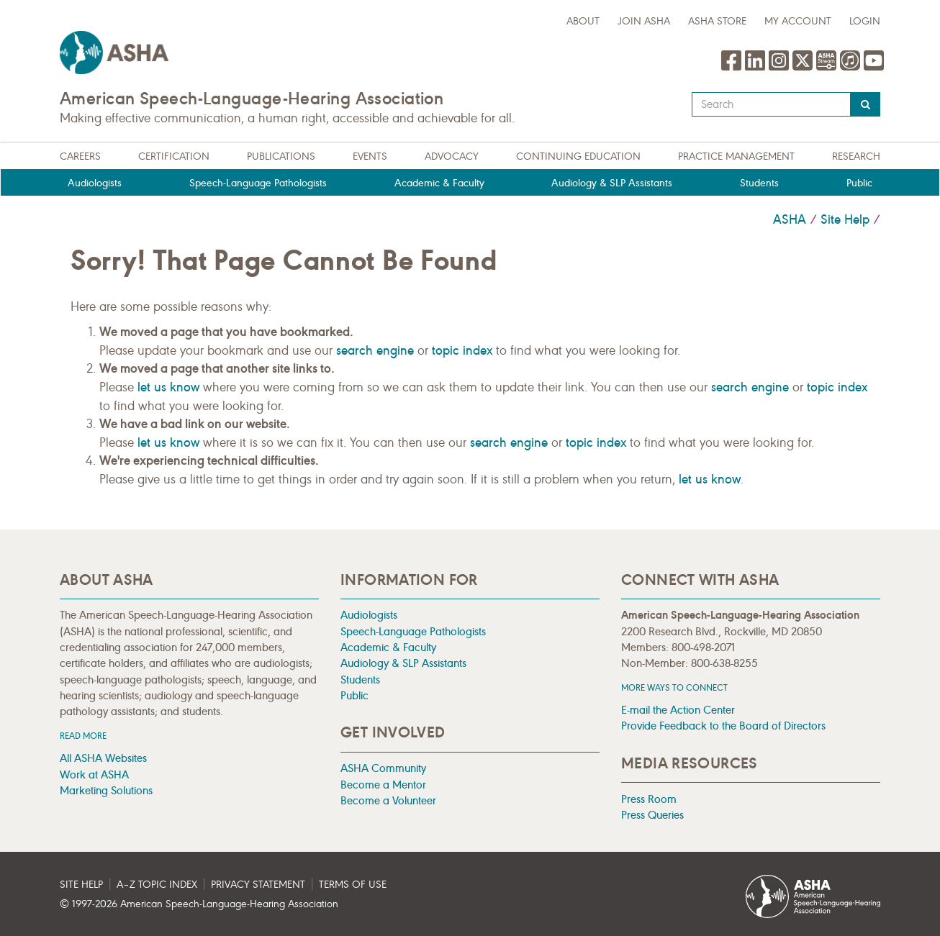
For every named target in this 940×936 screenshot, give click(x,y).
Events (370, 156)
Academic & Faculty (439, 183)
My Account (797, 21)
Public (859, 183)
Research (856, 156)
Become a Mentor (383, 784)
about (583, 21)
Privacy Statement (258, 884)
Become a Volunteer (388, 800)
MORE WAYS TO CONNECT (674, 687)
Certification (173, 156)
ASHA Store (717, 21)
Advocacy (452, 156)
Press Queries (652, 815)
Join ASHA (644, 21)
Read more (83, 735)
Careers (80, 156)
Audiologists (95, 183)
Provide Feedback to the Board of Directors (723, 725)
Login (864, 21)
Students (759, 183)
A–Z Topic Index (157, 884)
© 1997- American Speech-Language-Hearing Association (199, 904)
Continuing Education (578, 156)
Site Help (845, 219)
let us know (168, 387)
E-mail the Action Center (678, 710)
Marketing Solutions (106, 790)
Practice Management (736, 156)
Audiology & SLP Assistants (611, 183)
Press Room (649, 799)
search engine (375, 350)
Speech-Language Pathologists (258, 183)
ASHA (789, 219)
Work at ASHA (94, 774)
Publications (281, 156)
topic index (462, 350)
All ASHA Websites (103, 758)
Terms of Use (353, 884)
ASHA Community (383, 768)
